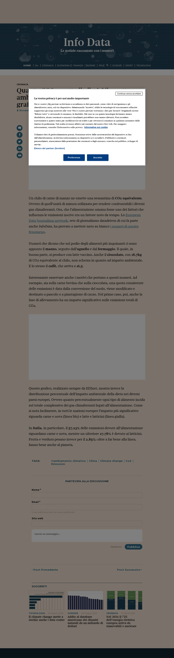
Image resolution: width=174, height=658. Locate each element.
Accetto (97, 157)
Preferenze (74, 157)
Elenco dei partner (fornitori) (49, 148)
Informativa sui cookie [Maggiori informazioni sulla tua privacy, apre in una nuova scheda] (96, 127)
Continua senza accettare (129, 93)
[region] (87, 127)
